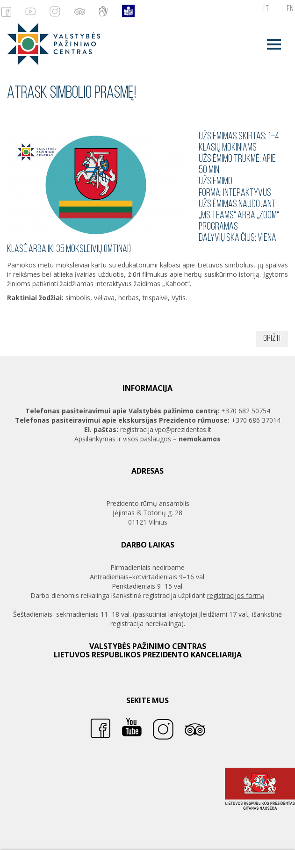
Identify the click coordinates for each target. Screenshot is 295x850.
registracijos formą (236, 595)
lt (266, 9)
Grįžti (272, 338)
